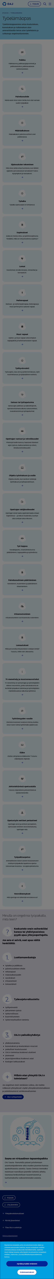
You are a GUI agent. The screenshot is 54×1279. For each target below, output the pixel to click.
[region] (27, 1260)
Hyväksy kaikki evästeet (27, 1264)
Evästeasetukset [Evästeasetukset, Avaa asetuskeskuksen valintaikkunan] (27, 1272)
